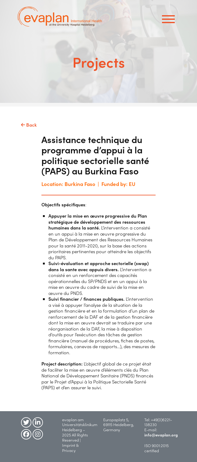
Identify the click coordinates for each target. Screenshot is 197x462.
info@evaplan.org (161, 435)
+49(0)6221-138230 (158, 422)
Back (29, 125)
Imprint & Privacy (70, 447)
